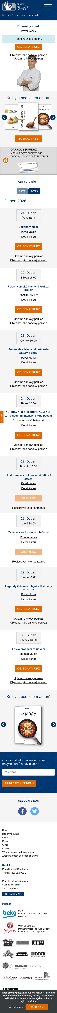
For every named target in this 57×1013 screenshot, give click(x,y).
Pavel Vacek (28, 31)
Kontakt (6, 848)
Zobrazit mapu (13, 894)
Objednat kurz (28, 46)
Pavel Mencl (28, 357)
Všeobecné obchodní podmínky (18, 852)
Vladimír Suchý (28, 294)
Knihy (5, 841)
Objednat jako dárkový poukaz (28, 55)
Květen (34, 191)
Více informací (16, 1007)
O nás (5, 844)
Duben (22, 191)
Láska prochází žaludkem (28, 649)
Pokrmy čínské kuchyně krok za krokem (28, 288)
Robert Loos (28, 594)
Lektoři (5, 837)
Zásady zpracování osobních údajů (20, 855)
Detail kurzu (28, 236)
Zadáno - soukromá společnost (28, 532)
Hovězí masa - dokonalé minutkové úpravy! (28, 477)
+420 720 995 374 (19, 872)
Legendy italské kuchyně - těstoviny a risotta (28, 588)
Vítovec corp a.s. (26, 926)
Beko (20, 910)
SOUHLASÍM (36, 1007)
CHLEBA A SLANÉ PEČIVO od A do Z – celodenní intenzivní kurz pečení (28, 414)
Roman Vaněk (28, 537)
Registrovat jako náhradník (28, 507)
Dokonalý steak (28, 26)
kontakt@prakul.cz (18, 869)
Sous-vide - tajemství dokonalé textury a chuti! (28, 351)
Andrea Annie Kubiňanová (28, 420)
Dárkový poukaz (10, 833)
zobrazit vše (28, 138)
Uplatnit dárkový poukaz (28, 58)
